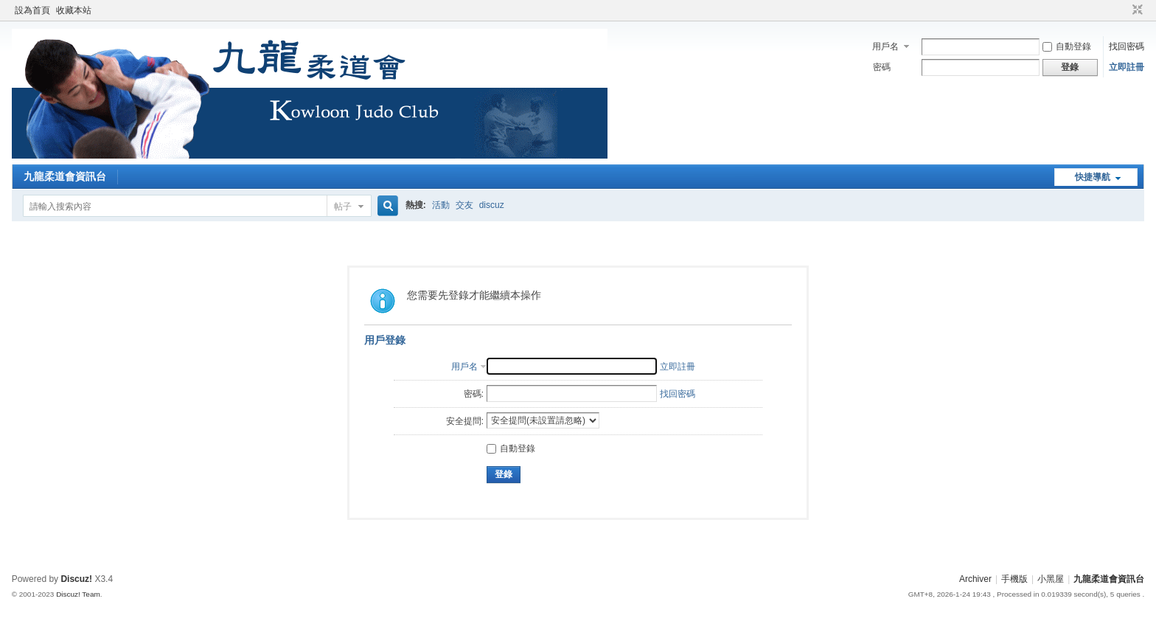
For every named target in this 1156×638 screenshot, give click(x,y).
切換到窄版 (1135, 10)
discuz (491, 205)
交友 (464, 205)
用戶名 (885, 46)
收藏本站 (73, 10)
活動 (441, 205)
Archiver (975, 579)
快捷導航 (1092, 177)
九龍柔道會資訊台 (65, 176)
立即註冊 (1126, 67)
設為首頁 (32, 10)
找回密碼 (1126, 46)
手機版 (1014, 579)
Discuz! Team (78, 594)
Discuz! (76, 579)
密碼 (882, 67)
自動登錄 (1066, 46)
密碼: (474, 394)
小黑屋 (1050, 579)
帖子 (343, 206)
